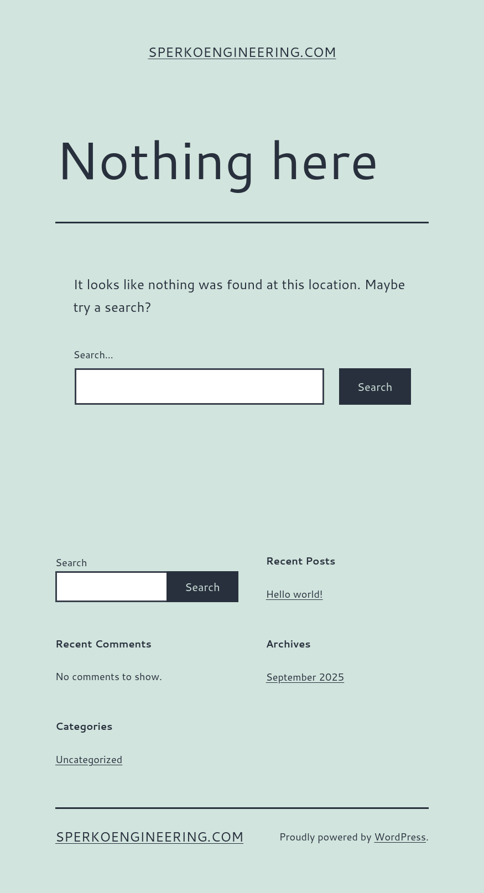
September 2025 (305, 677)
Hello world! (294, 594)
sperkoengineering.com (242, 52)
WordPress (400, 836)
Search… (93, 354)
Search (71, 562)
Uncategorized (88, 759)
